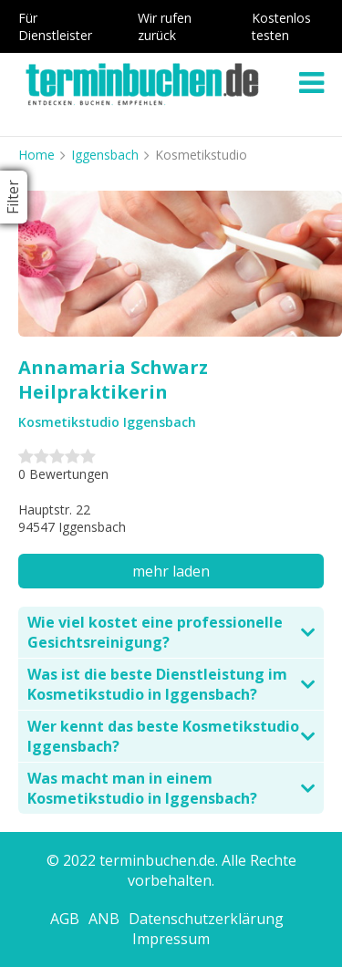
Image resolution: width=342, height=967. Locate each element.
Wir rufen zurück (165, 26)
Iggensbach (105, 154)
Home (36, 154)
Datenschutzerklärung (206, 919)
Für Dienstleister (55, 26)
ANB (103, 919)
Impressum (171, 939)
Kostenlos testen (281, 26)
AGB (64, 919)
